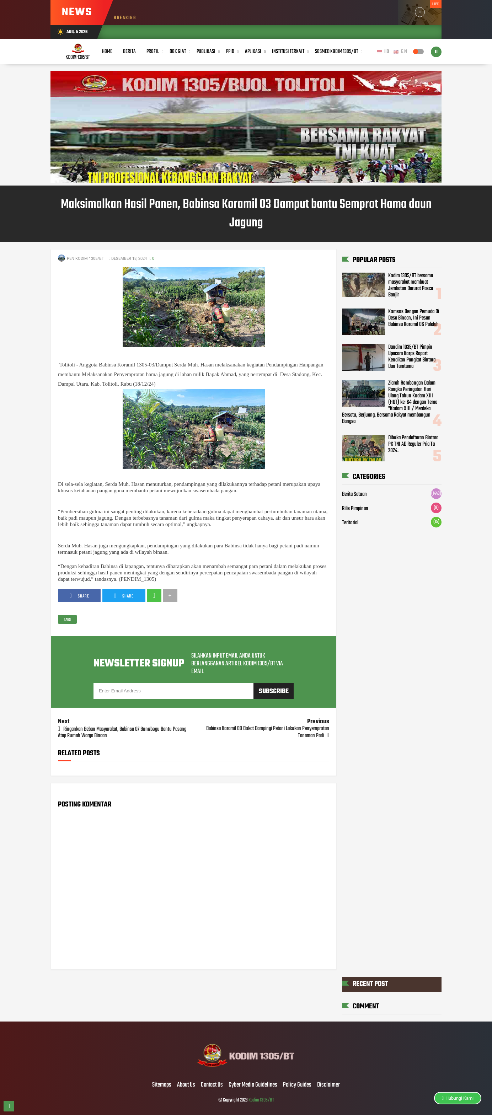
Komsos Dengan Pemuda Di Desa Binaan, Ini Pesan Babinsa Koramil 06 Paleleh (413, 318)
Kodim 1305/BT (261, 1100)
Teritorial (350, 522)
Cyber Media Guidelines (253, 1085)
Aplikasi (253, 51)
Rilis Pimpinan (355, 508)
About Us (186, 1085)
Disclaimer (328, 1085)
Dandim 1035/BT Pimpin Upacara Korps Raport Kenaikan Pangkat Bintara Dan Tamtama (411, 357)
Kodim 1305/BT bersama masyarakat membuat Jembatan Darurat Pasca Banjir (410, 285)
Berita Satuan (354, 494)
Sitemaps (161, 1085)
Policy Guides (297, 1085)
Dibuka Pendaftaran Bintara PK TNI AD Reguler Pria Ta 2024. (413, 444)
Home (107, 51)
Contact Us (212, 1085)
